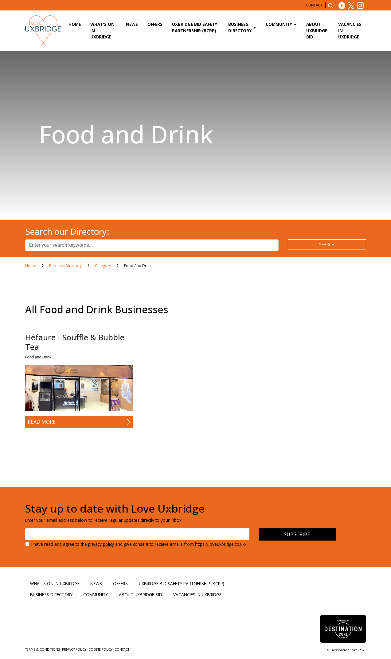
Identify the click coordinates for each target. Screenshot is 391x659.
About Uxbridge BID (316, 30)
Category (103, 265)
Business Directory (240, 27)
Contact (314, 5)
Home (74, 24)
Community (279, 24)
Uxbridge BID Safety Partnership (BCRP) (194, 27)
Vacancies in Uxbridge (349, 30)
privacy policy (101, 544)
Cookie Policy (100, 649)
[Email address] (137, 534)
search (326, 244)
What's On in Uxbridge (102, 30)
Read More (42, 421)
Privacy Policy (74, 649)
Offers (154, 24)
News (132, 24)
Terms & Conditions (43, 649)
